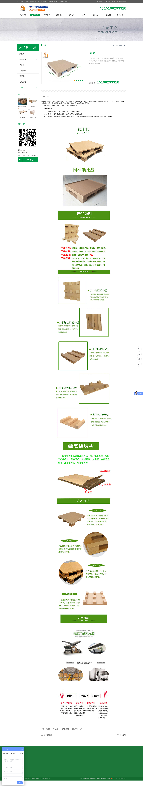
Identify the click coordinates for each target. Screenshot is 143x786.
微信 (108, 1)
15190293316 (139, 348)
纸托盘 (48, 729)
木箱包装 (22, 71)
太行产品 (35, 15)
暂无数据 (49, 735)
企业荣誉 (83, 15)
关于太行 (71, 15)
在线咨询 (25, 159)
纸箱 (21, 87)
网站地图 (116, 1)
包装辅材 (22, 82)
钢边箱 (21, 65)
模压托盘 (22, 59)
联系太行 (101, 1)
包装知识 (108, 15)
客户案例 (47, 15)
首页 (114, 45)
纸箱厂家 (74, 729)
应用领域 (59, 15)
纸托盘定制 (56, 729)
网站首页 (23, 15)
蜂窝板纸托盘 (65, 729)
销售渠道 (96, 15)
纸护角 (124, 735)
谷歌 (124, 1)
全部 (81, 729)
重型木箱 (22, 76)
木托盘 (21, 54)
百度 (121, 1)
